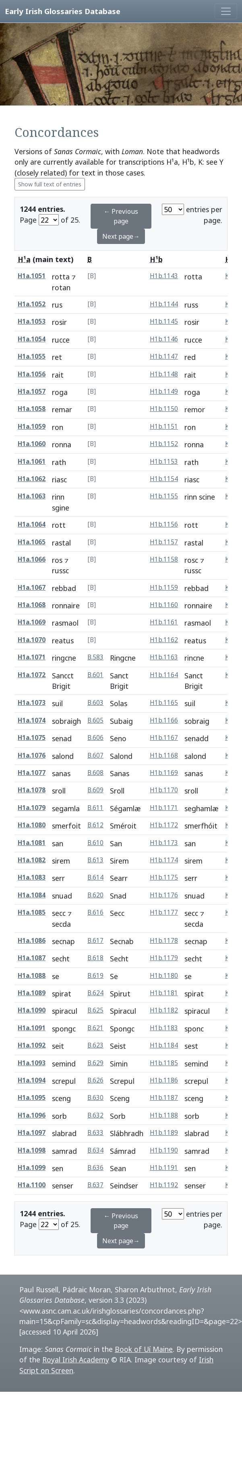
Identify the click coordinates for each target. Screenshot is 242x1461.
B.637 (95, 1185)
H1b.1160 (164, 605)
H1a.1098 (32, 1150)
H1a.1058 (32, 409)
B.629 (95, 1063)
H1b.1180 (164, 975)
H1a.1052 (32, 304)
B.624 (95, 993)
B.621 (95, 1028)
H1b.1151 (164, 426)
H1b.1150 (164, 409)
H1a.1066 (32, 559)
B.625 (95, 1010)
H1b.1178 (164, 940)
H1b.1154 (164, 479)
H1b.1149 (164, 391)
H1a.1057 (32, 391)
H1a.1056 (32, 374)
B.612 (95, 825)
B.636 (95, 1167)
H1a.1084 (32, 895)
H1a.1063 (32, 496)
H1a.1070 (32, 640)
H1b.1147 (164, 356)
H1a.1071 (32, 657)
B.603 (95, 702)
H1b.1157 (164, 542)
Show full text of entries (49, 184)
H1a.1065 (32, 542)
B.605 (95, 720)
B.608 (95, 773)
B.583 (95, 657)
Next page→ (121, 236)
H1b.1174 (164, 860)
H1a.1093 (32, 1063)
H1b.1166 (164, 720)
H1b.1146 (164, 339)
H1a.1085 (32, 912)
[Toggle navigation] (226, 11)
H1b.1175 (164, 877)
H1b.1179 (164, 958)
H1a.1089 (32, 993)
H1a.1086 (32, 940)
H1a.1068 (32, 605)
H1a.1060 (32, 444)
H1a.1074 (32, 720)
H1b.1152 (164, 444)
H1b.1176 (164, 895)
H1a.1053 (32, 321)
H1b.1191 (164, 1167)
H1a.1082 (32, 860)
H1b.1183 (164, 1028)
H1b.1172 (164, 825)
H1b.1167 (164, 738)
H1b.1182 (164, 1010)
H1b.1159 (164, 587)
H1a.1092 (32, 1045)
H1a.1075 (32, 738)
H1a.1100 (32, 1185)
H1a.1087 (32, 958)
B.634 (95, 1150)
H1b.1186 (164, 1080)
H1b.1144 (164, 304)
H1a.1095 (32, 1097)
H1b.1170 (164, 790)
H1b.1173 (164, 843)
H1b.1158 (164, 559)
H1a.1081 (32, 843)
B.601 (95, 675)
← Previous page (120, 216)
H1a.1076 (32, 755)
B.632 (95, 1115)
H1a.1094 (32, 1080)
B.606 (95, 738)
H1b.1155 (164, 496)
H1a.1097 (32, 1132)
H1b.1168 (164, 755)
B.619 (95, 975)
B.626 (95, 1080)
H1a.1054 (32, 339)
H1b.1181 (164, 993)
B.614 (95, 877)
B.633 (95, 1132)
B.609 (95, 790)
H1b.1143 (164, 276)
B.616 (95, 912)
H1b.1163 (164, 657)
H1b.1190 (164, 1150)
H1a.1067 (32, 587)
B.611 (95, 808)
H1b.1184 (164, 1045)
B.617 (95, 940)
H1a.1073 (32, 702)
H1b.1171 (164, 808)
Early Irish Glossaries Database (62, 11)
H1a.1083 (32, 877)
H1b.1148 (164, 374)
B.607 (95, 755)
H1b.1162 (164, 640)
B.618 (95, 958)
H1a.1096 (32, 1115)
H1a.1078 (32, 790)
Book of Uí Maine (144, 1349)
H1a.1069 (32, 622)
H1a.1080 (32, 825)
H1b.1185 (164, 1063)
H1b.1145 (164, 321)
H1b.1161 (164, 622)
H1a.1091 (32, 1028)
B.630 (95, 1097)
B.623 (95, 1045)
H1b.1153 (164, 461)
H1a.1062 (32, 479)
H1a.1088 (32, 975)
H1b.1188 (164, 1115)
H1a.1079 (32, 808)
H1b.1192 (164, 1185)
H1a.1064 (32, 524)
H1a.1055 (32, 356)
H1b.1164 (164, 675)
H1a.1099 (32, 1167)
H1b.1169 (164, 773)
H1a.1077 (32, 773)
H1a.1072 (32, 675)
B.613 (95, 860)
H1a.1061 (32, 461)
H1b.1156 (164, 524)
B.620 (95, 895)
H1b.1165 (164, 702)
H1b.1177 (164, 912)
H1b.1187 (164, 1097)
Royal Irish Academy (75, 1359)
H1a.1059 (32, 426)
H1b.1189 (164, 1132)
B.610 (95, 843)
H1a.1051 (32, 276)
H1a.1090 (32, 1010)
